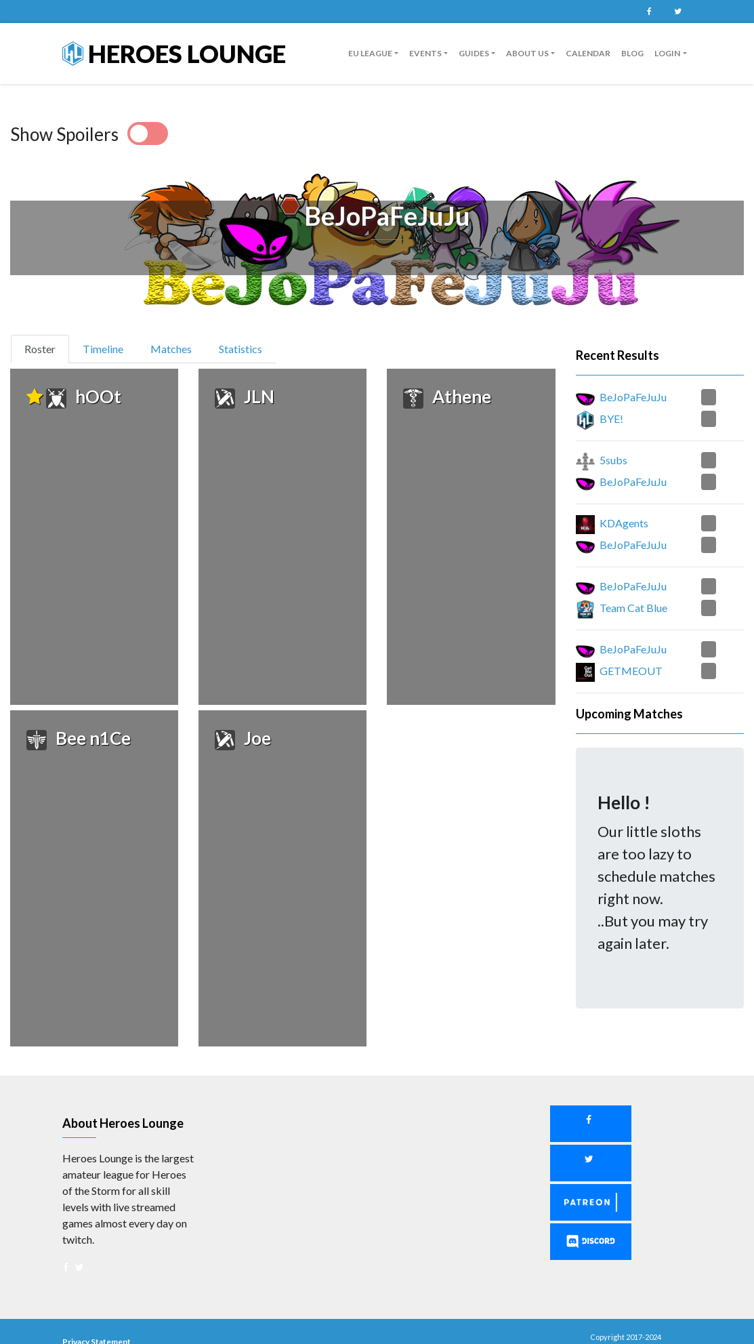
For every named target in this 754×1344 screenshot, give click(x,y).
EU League (370, 53)
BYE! (611, 418)
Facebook (649, 11)
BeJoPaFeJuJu (633, 396)
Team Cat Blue (633, 607)
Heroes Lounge (174, 53)
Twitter (678, 11)
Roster (45, 347)
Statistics (240, 348)
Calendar (588, 53)
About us (527, 53)
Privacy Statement (96, 1322)
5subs (613, 459)
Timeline (103, 348)
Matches (171, 348)
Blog (632, 53)
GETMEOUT (631, 670)
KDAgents (624, 522)
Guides (474, 53)
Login (667, 53)
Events (425, 53)
